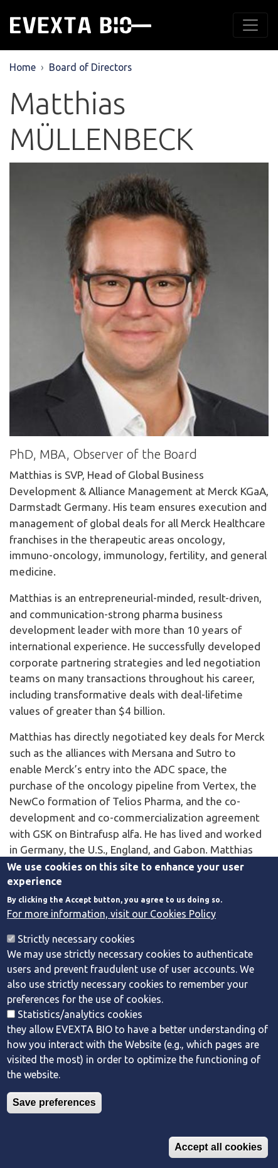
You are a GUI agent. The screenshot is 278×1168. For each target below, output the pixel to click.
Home (22, 67)
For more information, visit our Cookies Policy (111, 932)
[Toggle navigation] (250, 25)
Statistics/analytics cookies (80, 1033)
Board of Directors (90, 67)
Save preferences (54, 1121)
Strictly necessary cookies (76, 957)
